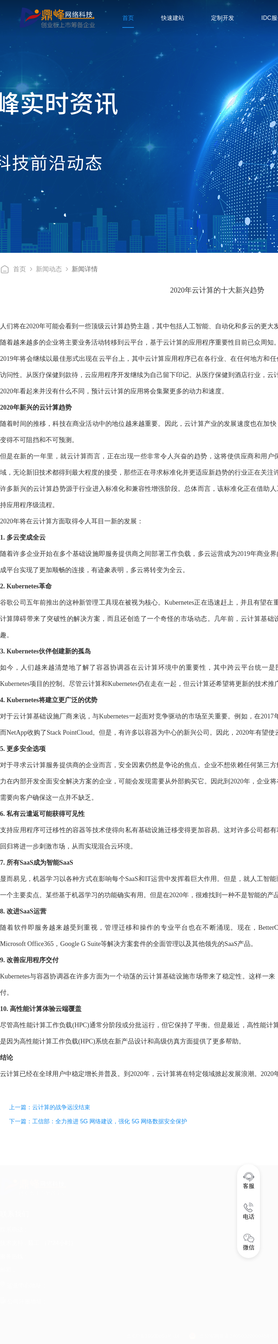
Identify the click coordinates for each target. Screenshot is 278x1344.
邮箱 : (7, 1267)
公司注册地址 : (22, 1299)
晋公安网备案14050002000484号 (236, 1333)
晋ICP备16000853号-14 (153, 1333)
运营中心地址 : (22, 1283)
